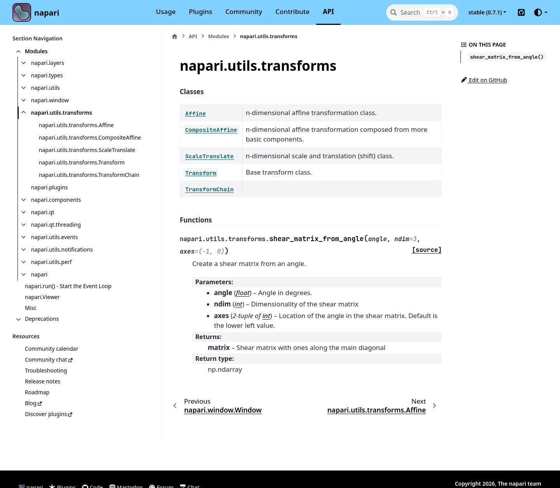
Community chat (46, 378)
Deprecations (42, 337)
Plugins (200, 11)
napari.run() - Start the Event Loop (68, 304)
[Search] (422, 12)
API (328, 11)
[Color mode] (540, 12)
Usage (166, 11)
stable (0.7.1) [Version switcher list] (485, 12)
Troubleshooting (46, 389)
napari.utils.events (54, 255)
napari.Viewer (42, 315)
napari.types (47, 75)
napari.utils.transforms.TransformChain (87, 188)
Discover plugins (46, 432)
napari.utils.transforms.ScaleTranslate (87, 159)
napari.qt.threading (56, 243)
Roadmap (37, 411)
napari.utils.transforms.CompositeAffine (87, 142)
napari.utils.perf (51, 280)
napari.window (50, 100)
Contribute (292, 11)
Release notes (42, 400)
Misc (31, 326)
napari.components (56, 218)
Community (244, 11)
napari (47, 12)
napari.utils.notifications (62, 268)
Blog (31, 421)
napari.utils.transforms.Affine (76, 125)
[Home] (157, 36)
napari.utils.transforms (61, 112)
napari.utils (45, 87)
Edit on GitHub (483, 80)
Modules (36, 51)
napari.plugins (49, 206)
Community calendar (51, 367)
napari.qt (42, 230)
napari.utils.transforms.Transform (82, 171)
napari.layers (47, 62)
